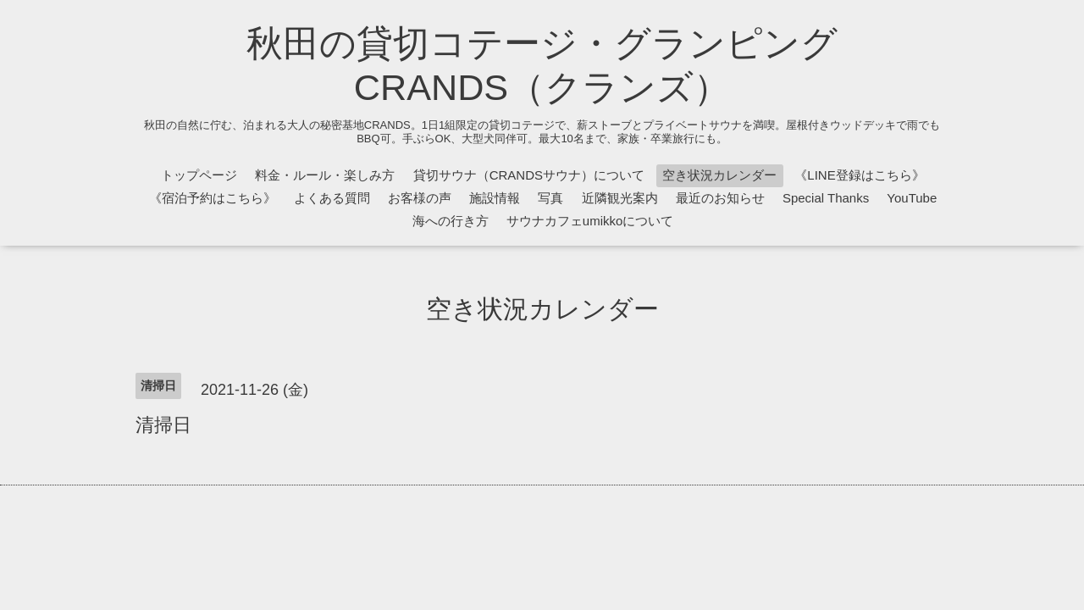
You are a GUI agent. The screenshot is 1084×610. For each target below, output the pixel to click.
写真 (550, 198)
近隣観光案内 (620, 198)
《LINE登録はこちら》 (859, 175)
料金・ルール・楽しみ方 (325, 175)
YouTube (912, 198)
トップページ (199, 175)
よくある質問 (332, 198)
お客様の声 (419, 198)
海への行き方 (450, 221)
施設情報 (494, 198)
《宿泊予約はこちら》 (212, 198)
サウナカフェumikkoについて (590, 221)
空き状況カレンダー (719, 175)
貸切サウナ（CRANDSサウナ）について (528, 175)
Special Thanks (826, 198)
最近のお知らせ (720, 198)
